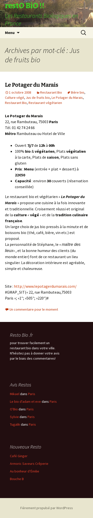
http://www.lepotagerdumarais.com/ (45, 286)
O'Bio (14, 409)
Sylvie (14, 417)
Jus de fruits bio (38, 97)
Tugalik (15, 424)
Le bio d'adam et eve (25, 401)
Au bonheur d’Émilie (24, 471)
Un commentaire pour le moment (33, 309)
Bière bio (77, 92)
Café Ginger (19, 456)
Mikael (14, 394)
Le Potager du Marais (31, 85)
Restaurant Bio (51, 92)
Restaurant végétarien (45, 102)
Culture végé (14, 97)
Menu (10, 32)
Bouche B (17, 479)
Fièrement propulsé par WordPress (46, 508)
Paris (31, 394)
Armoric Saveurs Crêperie (29, 463)
